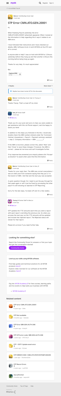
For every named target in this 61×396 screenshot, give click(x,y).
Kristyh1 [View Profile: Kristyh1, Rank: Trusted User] (24, 328)
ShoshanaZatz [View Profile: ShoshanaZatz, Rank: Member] (26, 357)
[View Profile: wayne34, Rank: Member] (11, 376)
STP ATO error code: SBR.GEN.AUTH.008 (28, 335)
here (17, 266)
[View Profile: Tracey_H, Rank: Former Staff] (10, 201)
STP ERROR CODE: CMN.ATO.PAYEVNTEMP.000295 (32, 355)
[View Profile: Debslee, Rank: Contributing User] (11, 317)
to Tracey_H (37, 98)
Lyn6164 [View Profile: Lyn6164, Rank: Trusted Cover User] (25, 368)
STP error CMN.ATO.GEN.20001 (25, 305)
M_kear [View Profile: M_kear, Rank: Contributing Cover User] (24, 348)
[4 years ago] (17, 308)
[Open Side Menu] (7, 3)
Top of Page (24, 386)
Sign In (51, 3)
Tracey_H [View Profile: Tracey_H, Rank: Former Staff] (16, 200)
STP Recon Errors (20, 364)
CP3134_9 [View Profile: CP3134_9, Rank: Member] (25, 337)
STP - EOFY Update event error (25, 344)
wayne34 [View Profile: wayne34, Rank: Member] (26, 377)
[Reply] (50, 80)
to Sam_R (36, 166)
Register (45, 3)
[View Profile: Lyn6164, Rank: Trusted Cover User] (11, 366)
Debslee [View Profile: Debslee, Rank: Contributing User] (26, 318)
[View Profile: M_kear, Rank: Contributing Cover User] (11, 346)
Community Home (11, 386)
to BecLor (30, 200)
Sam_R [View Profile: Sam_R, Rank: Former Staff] (15, 112)
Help (32, 386)
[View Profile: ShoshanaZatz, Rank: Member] (11, 356)
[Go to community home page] (13, 3)
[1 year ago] (17, 357)
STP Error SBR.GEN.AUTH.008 (24, 325)
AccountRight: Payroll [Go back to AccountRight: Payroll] (13, 8)
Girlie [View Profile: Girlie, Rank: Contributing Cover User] (23, 308)
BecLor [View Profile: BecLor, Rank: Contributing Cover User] (16, 16)
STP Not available (20, 315)
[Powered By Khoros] (30, 391)
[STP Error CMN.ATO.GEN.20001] (27, 100)
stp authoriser (19, 375)
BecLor (13, 118)
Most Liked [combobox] (48, 86)
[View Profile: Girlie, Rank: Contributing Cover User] (11, 306)
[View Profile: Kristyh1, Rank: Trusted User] (11, 326)
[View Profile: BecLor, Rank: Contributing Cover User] (10, 17)
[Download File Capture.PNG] (20, 74)
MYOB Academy (21, 283)
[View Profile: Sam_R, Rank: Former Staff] (10, 113)
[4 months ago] (18, 377)
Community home (17, 248)
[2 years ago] (17, 338)
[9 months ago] (18, 318)
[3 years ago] (17, 348)
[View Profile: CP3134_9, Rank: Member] (11, 336)
